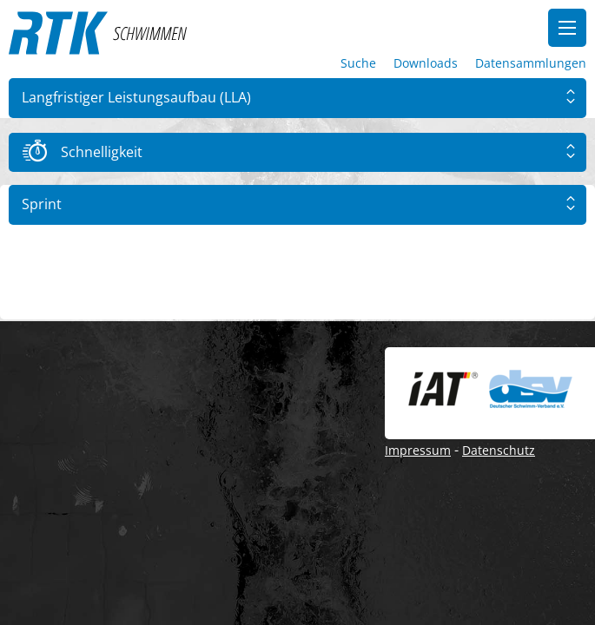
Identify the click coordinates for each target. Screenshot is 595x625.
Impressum (418, 450)
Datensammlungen (530, 63)
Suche (358, 63)
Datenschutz (498, 450)
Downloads (425, 63)
